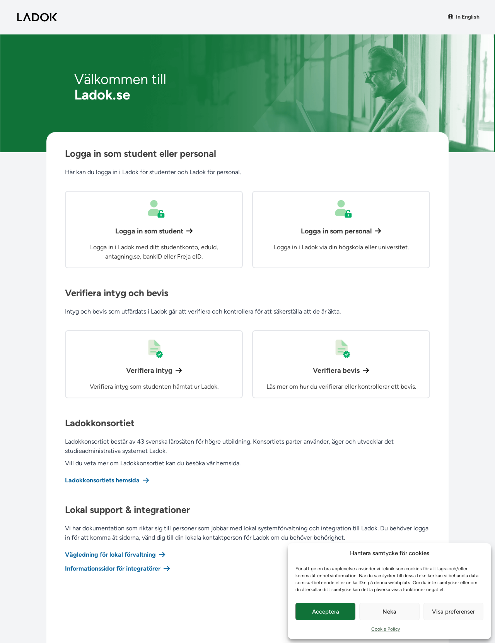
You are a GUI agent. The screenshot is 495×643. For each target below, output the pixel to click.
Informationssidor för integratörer (117, 568)
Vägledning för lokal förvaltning (115, 554)
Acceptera (325, 611)
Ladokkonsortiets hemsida (107, 480)
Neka (389, 611)
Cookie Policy (385, 629)
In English (464, 17)
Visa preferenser (453, 611)
